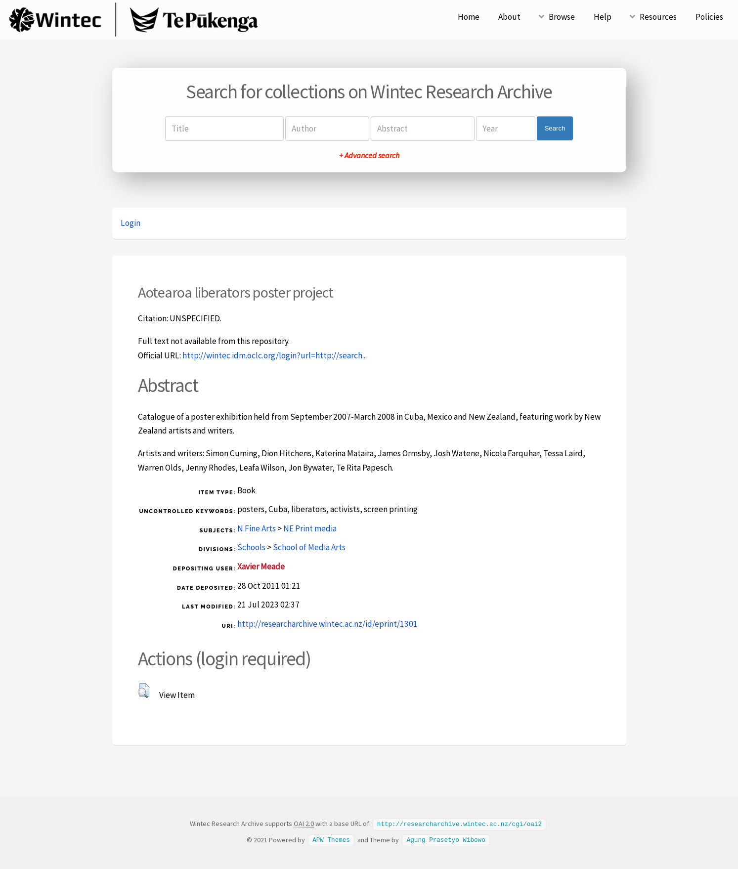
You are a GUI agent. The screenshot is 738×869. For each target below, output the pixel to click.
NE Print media (310, 528)
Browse (562, 16)
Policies (709, 16)
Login (130, 222)
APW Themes (331, 839)
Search (554, 128)
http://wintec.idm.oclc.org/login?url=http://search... (274, 355)
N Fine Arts (256, 528)
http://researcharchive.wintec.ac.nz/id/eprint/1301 (327, 623)
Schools (251, 547)
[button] (143, 690)
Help (602, 16)
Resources (658, 16)
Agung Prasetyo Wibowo (446, 839)
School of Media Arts (309, 547)
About (509, 16)
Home (468, 16)
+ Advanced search (369, 155)
